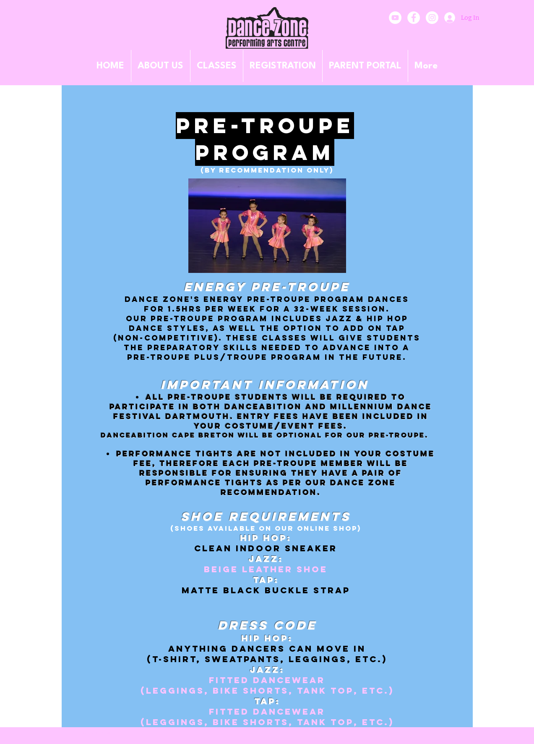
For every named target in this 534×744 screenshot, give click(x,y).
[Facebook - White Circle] (413, 17)
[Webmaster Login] (451, 733)
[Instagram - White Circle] (432, 17)
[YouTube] (395, 17)
